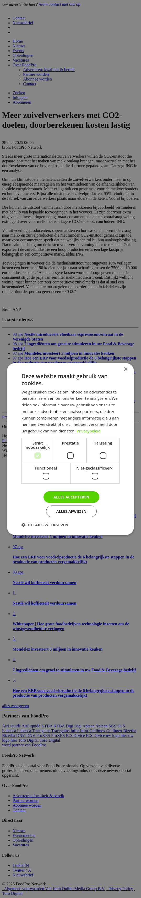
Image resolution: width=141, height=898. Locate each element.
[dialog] (70, 449)
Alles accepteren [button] (71, 496)
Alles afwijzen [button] (71, 511)
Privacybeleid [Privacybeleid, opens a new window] (89, 430)
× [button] (125, 369)
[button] (44, 524)
